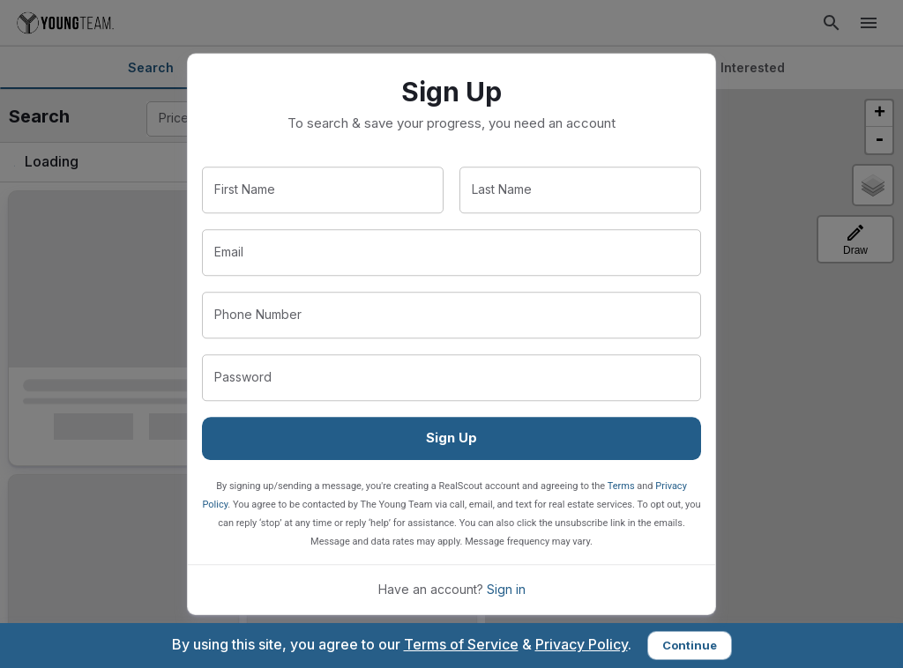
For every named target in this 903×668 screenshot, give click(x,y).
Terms (621, 486)
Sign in (506, 589)
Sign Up (451, 437)
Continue (689, 645)
